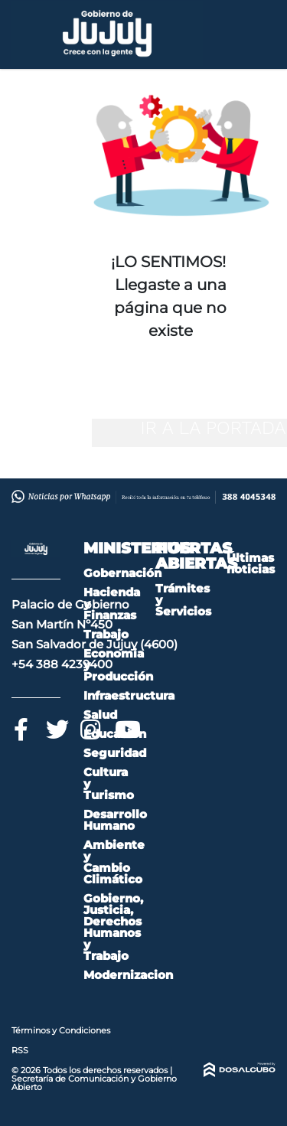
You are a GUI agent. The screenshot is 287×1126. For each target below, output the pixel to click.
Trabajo (106, 634)
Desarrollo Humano (115, 820)
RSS (19, 1050)
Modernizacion (128, 975)
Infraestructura (128, 695)
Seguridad (114, 753)
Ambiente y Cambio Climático (114, 861)
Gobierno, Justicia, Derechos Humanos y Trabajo (113, 927)
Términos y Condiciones (60, 1030)
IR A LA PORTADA (212, 428)
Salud (100, 714)
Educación (114, 733)
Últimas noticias (251, 563)
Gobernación (122, 573)
